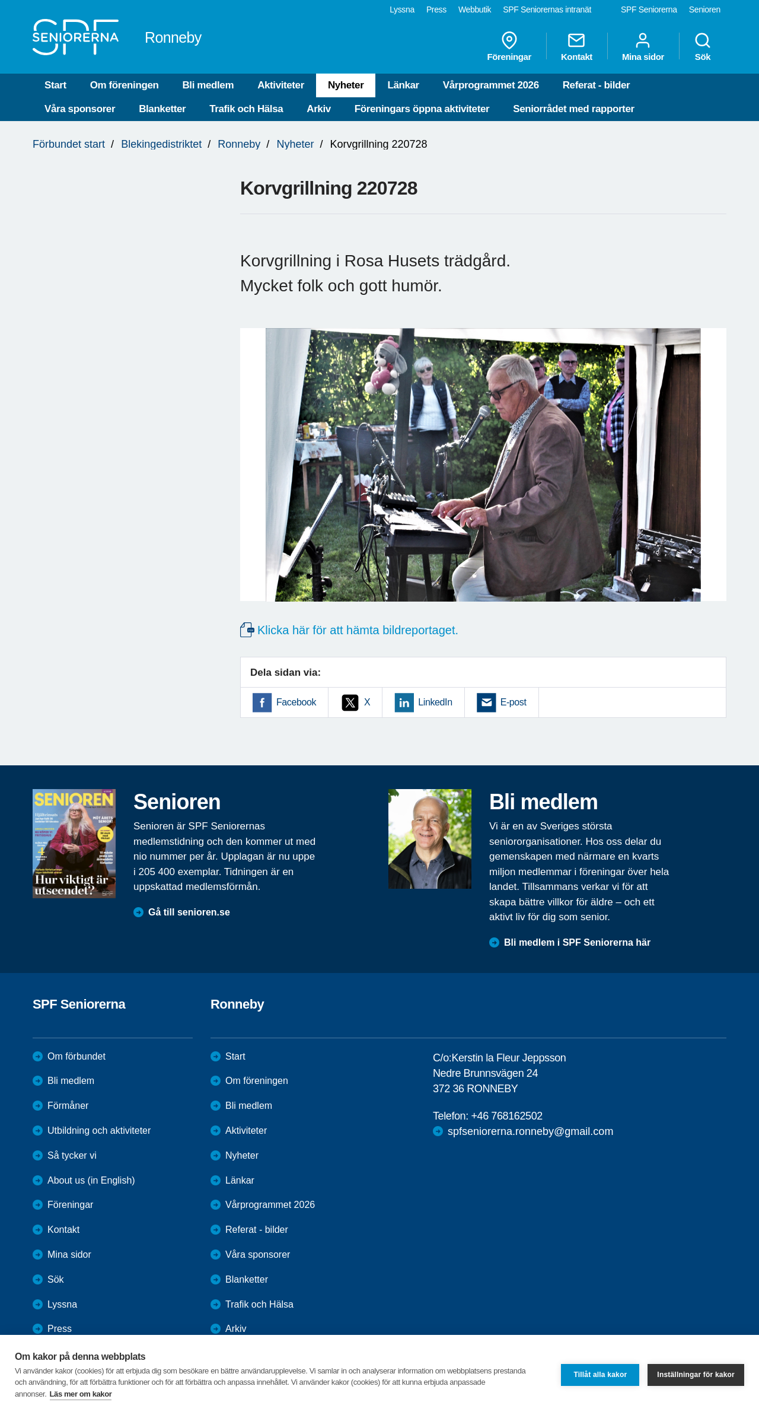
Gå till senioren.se (189, 912)
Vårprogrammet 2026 (491, 85)
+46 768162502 (506, 1116)
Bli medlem (208, 85)
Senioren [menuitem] (704, 9)
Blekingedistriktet (161, 144)
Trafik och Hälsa (246, 109)
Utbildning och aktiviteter (99, 1130)
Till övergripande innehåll (0, 0)
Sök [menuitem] (703, 46)
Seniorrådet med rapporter (573, 109)
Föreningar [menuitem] (509, 46)
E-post (513, 702)
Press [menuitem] (436, 9)
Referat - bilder (596, 85)
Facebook (296, 702)
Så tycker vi (72, 1155)
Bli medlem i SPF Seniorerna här (577, 942)
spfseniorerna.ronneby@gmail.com (530, 1131)
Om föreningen (124, 85)
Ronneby (239, 144)
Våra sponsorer (79, 109)
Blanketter (162, 109)
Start (55, 85)
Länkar (403, 85)
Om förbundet (76, 1056)
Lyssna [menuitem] (402, 9)
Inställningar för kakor (696, 1375)
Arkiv (319, 109)
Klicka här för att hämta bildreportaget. (357, 630)
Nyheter (346, 85)
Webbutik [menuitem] (474, 9)
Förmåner (67, 1106)
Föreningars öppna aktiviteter (422, 109)
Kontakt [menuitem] (576, 46)
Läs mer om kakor (81, 1393)
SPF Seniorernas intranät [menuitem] (547, 9)
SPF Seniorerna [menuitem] (649, 9)
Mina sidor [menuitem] (643, 46)
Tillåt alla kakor (600, 1375)
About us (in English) (91, 1180)
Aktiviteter (280, 85)
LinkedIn (435, 702)
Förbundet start (69, 144)
